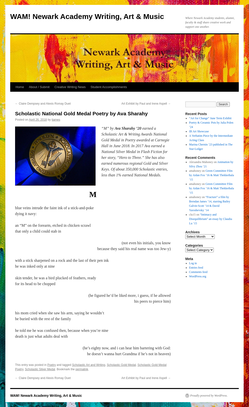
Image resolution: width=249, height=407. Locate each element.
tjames (56, 119)
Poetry (51, 365)
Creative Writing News (70, 87)
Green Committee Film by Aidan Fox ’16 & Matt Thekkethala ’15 (211, 175)
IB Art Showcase (199, 131)
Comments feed (198, 272)
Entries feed (196, 267)
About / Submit (39, 87)
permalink (82, 369)
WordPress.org (197, 276)
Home (20, 87)
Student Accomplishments (108, 87)
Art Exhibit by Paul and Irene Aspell (146, 103)
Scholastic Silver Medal (40, 369)
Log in (193, 263)
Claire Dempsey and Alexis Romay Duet (43, 103)
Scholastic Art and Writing (88, 365)
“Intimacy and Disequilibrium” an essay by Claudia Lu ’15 (210, 219)
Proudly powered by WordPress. (209, 395)
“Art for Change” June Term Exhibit (210, 118)
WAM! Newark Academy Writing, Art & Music (87, 16)
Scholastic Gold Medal (121, 365)
